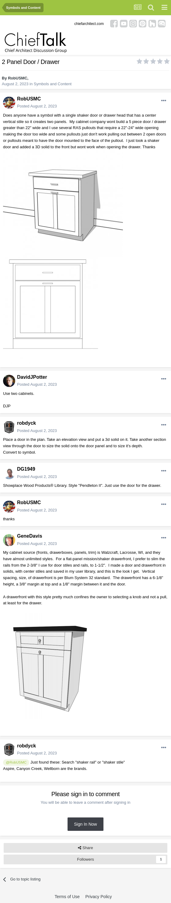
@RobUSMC (16, 762)
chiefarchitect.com (89, 24)
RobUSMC (17, 78)
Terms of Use (66, 896)
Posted (37, 106)
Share (85, 847)
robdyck (26, 423)
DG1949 (26, 469)
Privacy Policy (98, 896)
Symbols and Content (53, 84)
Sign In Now (85, 824)
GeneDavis (29, 536)
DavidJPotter (32, 377)
